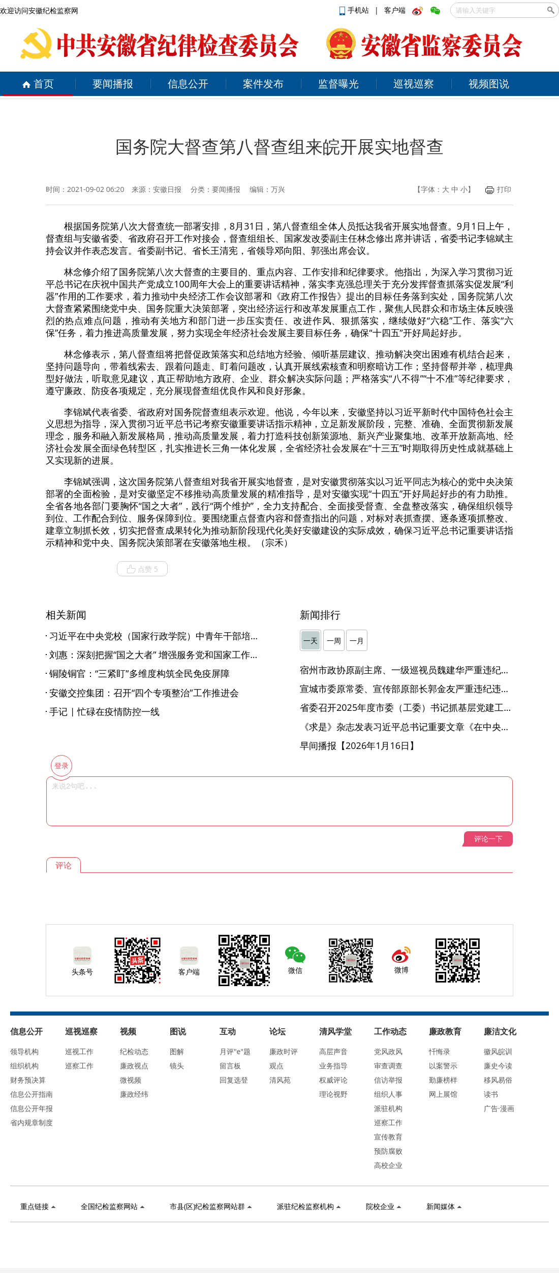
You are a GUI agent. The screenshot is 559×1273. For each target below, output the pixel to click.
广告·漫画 (499, 1108)
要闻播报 (112, 83)
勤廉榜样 (443, 1080)
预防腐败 (388, 1151)
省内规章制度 (31, 1122)
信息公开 (188, 83)
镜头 (177, 1065)
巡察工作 (79, 1065)
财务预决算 (28, 1080)
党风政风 (388, 1051)
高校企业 (388, 1165)
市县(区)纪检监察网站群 (211, 1206)
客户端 (395, 10)
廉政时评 (283, 1051)
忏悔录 (439, 1051)
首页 (38, 83)
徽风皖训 (498, 1051)
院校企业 (383, 1206)
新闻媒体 (443, 1206)
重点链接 (37, 1206)
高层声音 (333, 1051)
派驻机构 (388, 1108)
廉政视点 (134, 1065)
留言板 (230, 1065)
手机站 (355, 10)
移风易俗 (498, 1080)
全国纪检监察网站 (112, 1206)
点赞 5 (142, 569)
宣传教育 (388, 1136)
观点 (276, 1065)
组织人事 (388, 1094)
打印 (498, 189)
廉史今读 (498, 1065)
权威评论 (333, 1080)
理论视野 (333, 1094)
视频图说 (489, 83)
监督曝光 (338, 83)
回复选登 (234, 1080)
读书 (491, 1094)
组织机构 (24, 1065)
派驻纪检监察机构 (308, 1206)
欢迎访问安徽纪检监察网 (39, 10)
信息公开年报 (31, 1108)
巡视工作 (79, 1051)
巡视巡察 (413, 83)
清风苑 (280, 1080)
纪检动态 (134, 1051)
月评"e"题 (235, 1051)
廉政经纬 (134, 1094)
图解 (177, 1051)
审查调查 (388, 1065)
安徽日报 (167, 189)
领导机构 (24, 1051)
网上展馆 (443, 1094)
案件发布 (263, 83)
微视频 (130, 1080)
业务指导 (333, 1065)
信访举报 (388, 1080)
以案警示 (443, 1065)
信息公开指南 (31, 1094)
